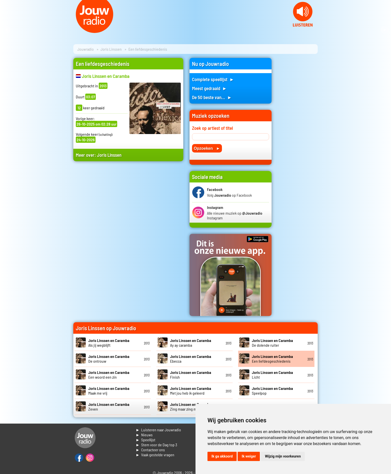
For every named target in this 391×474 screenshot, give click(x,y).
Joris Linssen (111, 49)
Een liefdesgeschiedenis (272, 358)
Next (385, 30)
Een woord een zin (108, 374)
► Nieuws (144, 434)
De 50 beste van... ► (212, 97)
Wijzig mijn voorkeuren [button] (283, 456)
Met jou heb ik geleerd (190, 390)
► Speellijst (145, 439)
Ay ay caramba (190, 342)
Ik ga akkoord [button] (222, 456)
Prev (6, 30)
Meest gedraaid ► (209, 88)
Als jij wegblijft (108, 342)
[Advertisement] (128, 212)
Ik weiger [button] (249, 456)
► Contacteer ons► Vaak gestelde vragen (155, 452)
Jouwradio (85, 49)
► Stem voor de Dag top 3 (156, 444)
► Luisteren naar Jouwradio (158, 429)
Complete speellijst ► (213, 79)
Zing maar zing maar (190, 406)
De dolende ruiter (272, 342)
